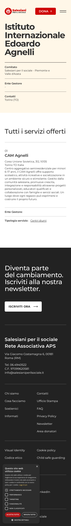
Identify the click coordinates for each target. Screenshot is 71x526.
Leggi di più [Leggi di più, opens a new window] (23, 485)
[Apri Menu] (63, 11)
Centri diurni (38, 220)
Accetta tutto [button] (13, 515)
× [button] (37, 467)
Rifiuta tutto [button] (30, 515)
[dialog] (21, 494)
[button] (21, 520)
